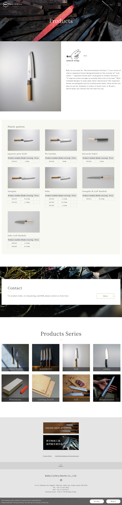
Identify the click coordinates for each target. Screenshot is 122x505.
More (105, 296)
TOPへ (61, 465)
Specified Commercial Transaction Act (67, 456)
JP (107, 5)
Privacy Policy (19, 502)
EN (111, 5)
